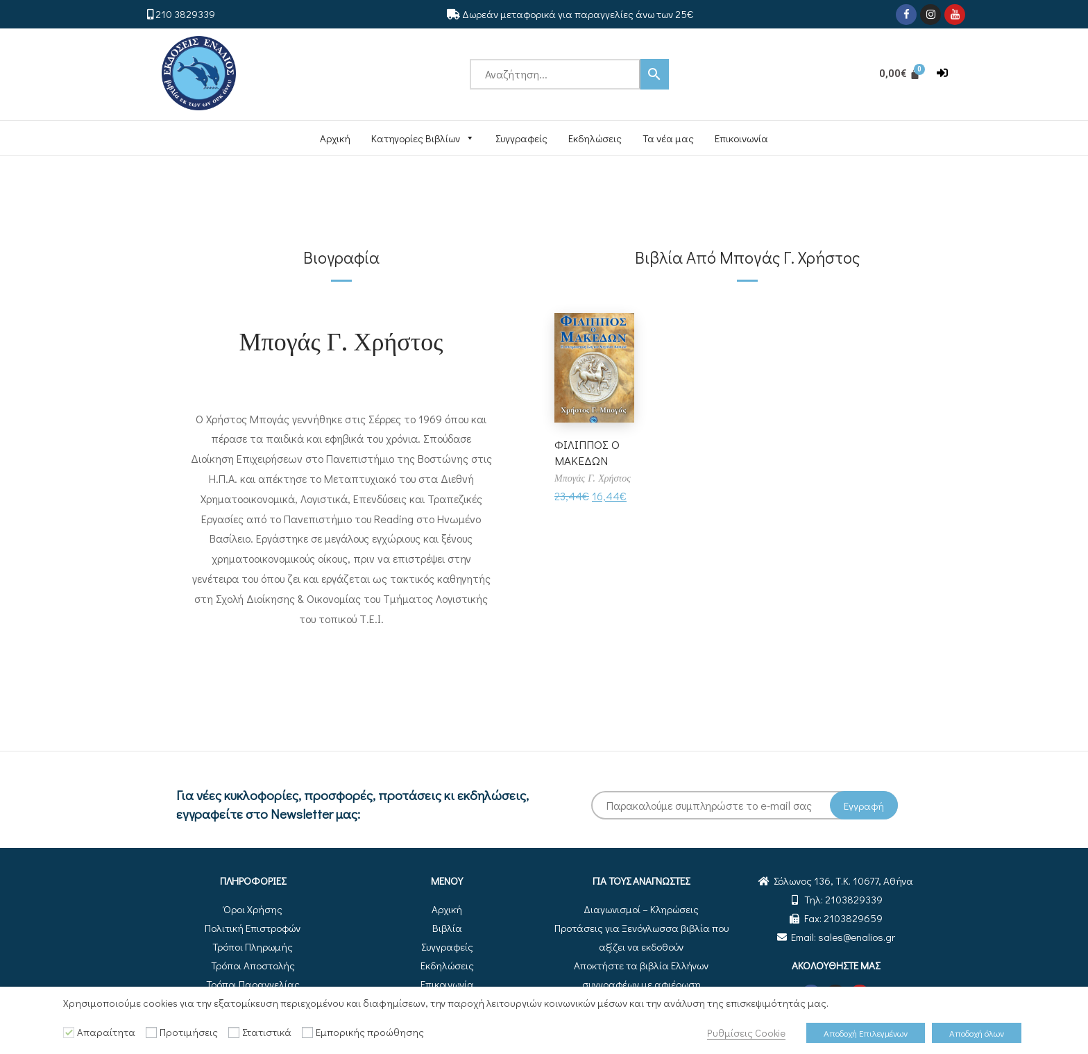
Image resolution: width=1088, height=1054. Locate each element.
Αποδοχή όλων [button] (976, 1033)
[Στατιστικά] (233, 1032)
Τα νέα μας (668, 138)
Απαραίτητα (106, 1032)
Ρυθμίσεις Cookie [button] (746, 1032)
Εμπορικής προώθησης (370, 1032)
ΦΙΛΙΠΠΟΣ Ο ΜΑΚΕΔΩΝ (588, 452)
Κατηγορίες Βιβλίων (423, 138)
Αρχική (335, 138)
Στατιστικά (266, 1032)
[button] (942, 73)
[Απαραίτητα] (68, 1032)
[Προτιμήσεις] (151, 1032)
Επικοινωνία (741, 138)
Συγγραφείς (521, 138)
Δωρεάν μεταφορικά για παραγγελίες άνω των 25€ (577, 14)
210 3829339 (185, 14)
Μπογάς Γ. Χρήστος (341, 340)
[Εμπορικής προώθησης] (307, 1032)
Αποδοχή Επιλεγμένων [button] (866, 1033)
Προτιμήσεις (189, 1032)
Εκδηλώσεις (595, 138)
